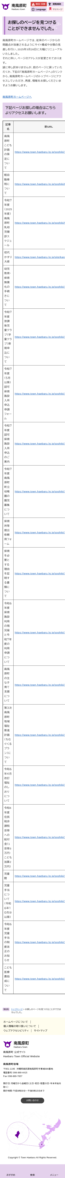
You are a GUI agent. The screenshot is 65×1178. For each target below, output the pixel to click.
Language (41, 9)
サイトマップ (40, 1030)
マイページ (57, 9)
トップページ (17, 1009)
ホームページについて (15, 1021)
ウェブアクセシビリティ (16, 1030)
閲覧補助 (57, 4)
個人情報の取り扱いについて (19, 1026)
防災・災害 (40, 4)
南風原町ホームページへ (17, 96)
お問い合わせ (32, 1100)
